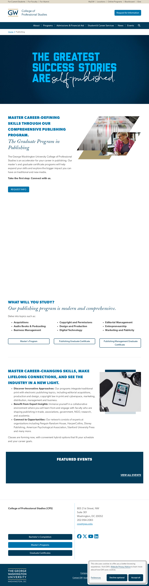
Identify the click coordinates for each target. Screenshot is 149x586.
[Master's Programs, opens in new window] (40, 545)
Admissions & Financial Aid (70, 25)
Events (130, 25)
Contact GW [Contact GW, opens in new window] (78, 578)
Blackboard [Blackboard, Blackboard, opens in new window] (130, 2)
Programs (48, 25)
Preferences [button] (96, 578)
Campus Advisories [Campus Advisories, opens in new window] (88, 573)
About (36, 25)
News (121, 25)
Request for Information (128, 13)
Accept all (135, 578)
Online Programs (115, 2)
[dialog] (117, 572)
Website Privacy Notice (121, 567)
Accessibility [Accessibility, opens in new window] (88, 578)
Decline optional (117, 578)
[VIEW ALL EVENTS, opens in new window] (131, 475)
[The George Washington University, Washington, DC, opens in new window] (17, 575)
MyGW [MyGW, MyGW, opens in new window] (91, 2)
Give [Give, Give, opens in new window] (139, 2)
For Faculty (32, 2)
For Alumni (44, 2)
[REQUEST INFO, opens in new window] (18, 189)
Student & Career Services (101, 25)
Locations (101, 2)
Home (10, 32)
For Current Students (16, 2)
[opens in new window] (79, 538)
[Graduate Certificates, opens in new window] (40, 553)
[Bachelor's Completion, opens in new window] (40, 537)
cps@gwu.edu (85, 524)
